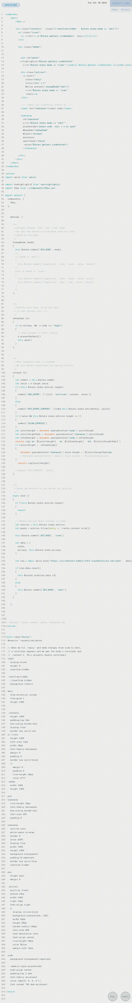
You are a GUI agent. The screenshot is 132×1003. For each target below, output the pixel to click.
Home (115, 9)
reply (125, 996)
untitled (11, 5)
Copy (112, 996)
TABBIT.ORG (121, 3)
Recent (125, 9)
